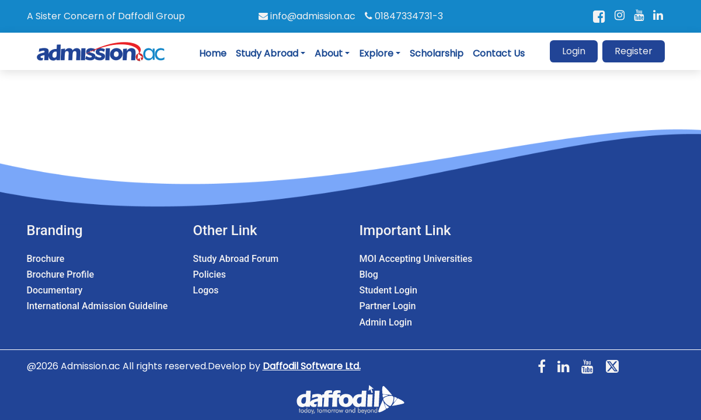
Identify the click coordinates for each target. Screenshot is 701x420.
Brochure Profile (61, 274)
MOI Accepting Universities (416, 258)
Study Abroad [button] (267, 53)
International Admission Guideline (97, 306)
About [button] (329, 53)
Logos (206, 290)
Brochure (46, 258)
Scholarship (436, 53)
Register (634, 51)
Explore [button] (376, 53)
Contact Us (499, 53)
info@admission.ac (307, 16)
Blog (369, 274)
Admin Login (386, 322)
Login (573, 51)
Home (212, 53)
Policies (209, 274)
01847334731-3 (404, 16)
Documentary (55, 290)
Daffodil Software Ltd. (312, 366)
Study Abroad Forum (236, 258)
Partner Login (388, 306)
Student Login (388, 290)
